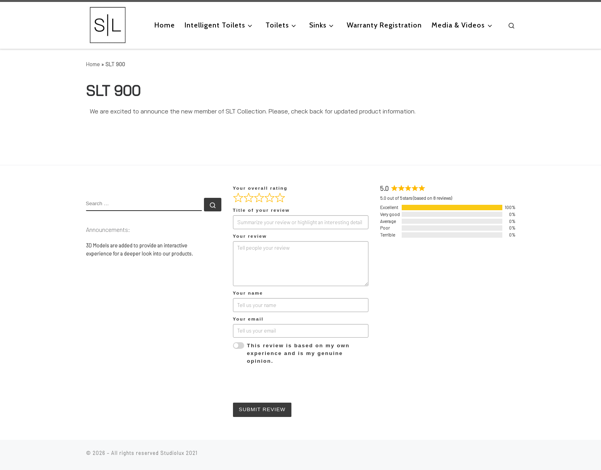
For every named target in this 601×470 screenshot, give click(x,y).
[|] (108, 24)
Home (93, 64)
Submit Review (262, 409)
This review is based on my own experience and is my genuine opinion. (298, 353)
